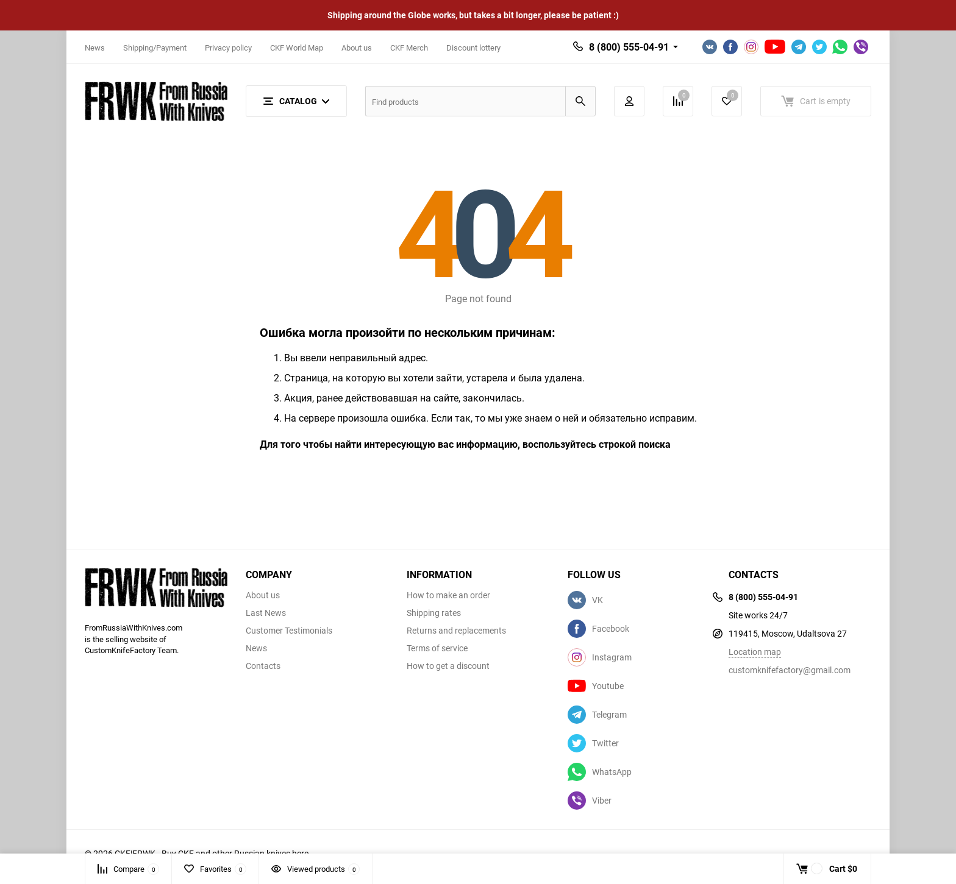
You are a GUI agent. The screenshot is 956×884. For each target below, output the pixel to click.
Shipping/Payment (155, 47)
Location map (755, 651)
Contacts (263, 666)
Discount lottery (473, 47)
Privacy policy (228, 47)
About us (356, 47)
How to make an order (448, 595)
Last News (266, 613)
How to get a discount (448, 666)
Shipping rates (434, 613)
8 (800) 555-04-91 (629, 47)
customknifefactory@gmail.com (790, 670)
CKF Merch (409, 47)
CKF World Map (296, 47)
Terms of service (437, 648)
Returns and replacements (456, 630)
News (95, 47)
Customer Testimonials (289, 630)
